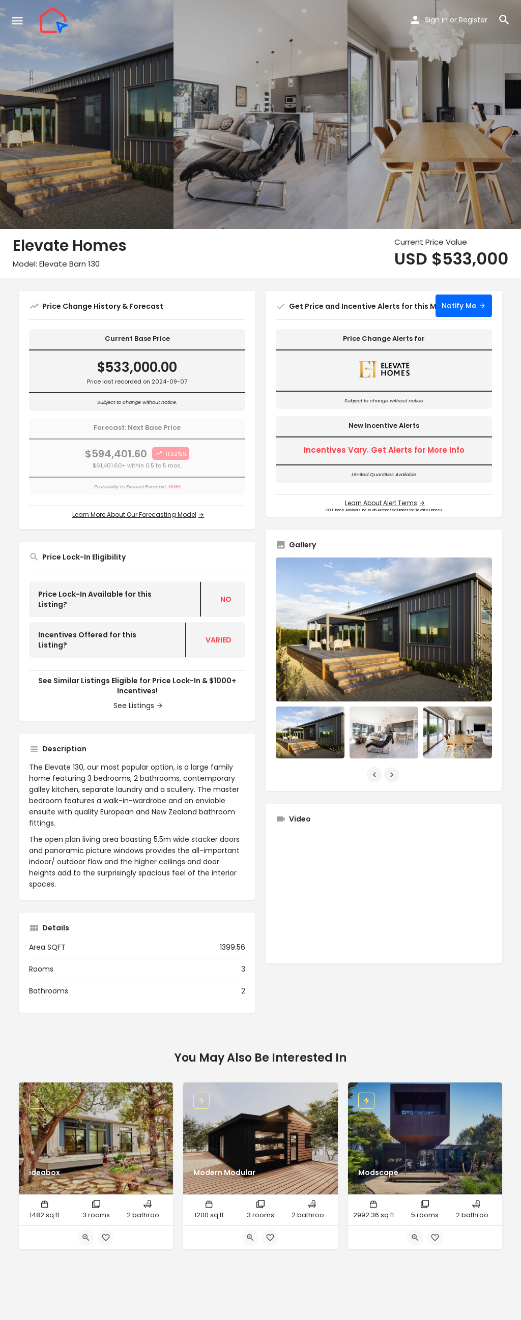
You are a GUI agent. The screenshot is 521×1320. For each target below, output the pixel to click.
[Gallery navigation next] (392, 774)
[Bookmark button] (106, 1237)
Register (473, 20)
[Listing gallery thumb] (384, 629)
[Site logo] (55, 20)
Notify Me (459, 306)
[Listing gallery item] (310, 732)
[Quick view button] (86, 1237)
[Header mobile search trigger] (504, 19)
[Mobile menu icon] (17, 21)
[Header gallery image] (86, 114)
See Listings (133, 705)
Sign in (436, 20)
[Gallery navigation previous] (375, 774)
